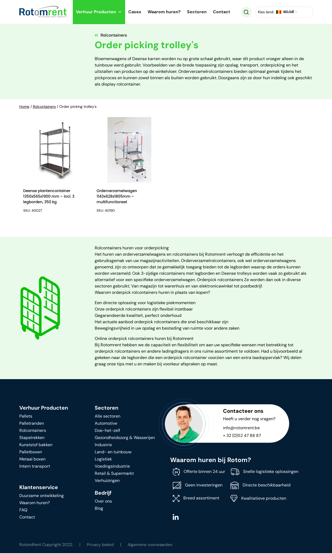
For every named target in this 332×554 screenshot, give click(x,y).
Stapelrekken (31, 438)
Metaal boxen (32, 460)
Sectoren (197, 12)
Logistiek (103, 460)
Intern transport (34, 467)
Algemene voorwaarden (151, 545)
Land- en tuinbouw (113, 452)
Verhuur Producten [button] (99, 12)
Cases (134, 12)
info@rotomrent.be (241, 428)
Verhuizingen (107, 481)
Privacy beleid (100, 545)
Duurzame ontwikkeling (41, 496)
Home (24, 106)
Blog (99, 509)
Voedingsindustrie (112, 467)
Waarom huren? (164, 12)
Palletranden (31, 424)
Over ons (103, 502)
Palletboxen (30, 452)
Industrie (103, 445)
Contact (221, 12)
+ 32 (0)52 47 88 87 (242, 436)
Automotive (106, 424)
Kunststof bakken (35, 445)
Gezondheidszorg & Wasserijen (125, 438)
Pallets (25, 417)
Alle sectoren (107, 417)
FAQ (23, 510)
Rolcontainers (44, 106)
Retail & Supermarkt (114, 474)
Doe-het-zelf (107, 431)
